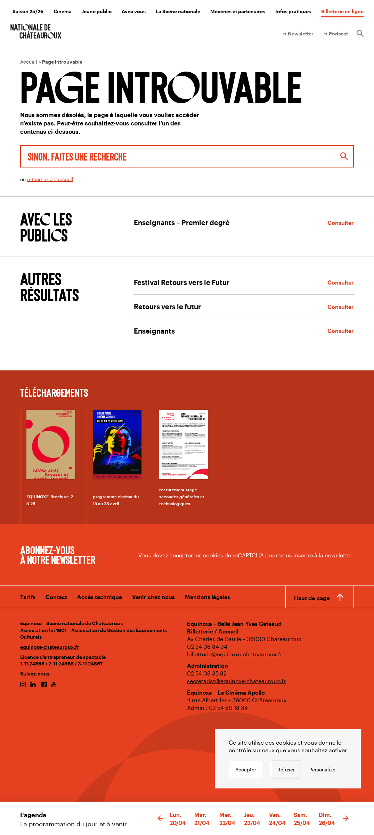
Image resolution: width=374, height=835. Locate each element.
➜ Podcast (336, 33)
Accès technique (99, 596)
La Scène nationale (178, 11)
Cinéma (63, 11)
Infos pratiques (293, 11)
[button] (160, 819)
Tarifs (27, 596)
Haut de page (312, 598)
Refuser (286, 769)
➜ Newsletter (298, 33)
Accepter (245, 769)
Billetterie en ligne (342, 11)
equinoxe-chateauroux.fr (49, 647)
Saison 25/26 (28, 11)
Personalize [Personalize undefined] (322, 769)
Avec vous (134, 11)
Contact (56, 596)
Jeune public (97, 11)
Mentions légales (207, 596)
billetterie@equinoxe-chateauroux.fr (234, 654)
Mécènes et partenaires (237, 11)
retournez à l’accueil (50, 179)
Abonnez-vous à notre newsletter (57, 554)
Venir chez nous (153, 596)
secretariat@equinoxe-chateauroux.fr (236, 681)
